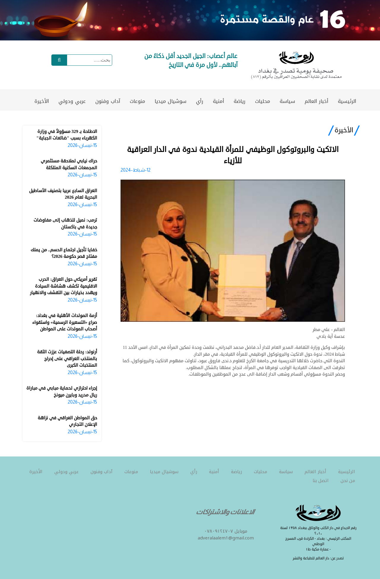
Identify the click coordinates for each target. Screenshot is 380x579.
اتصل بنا (321, 480)
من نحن (348, 480)
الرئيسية (347, 101)
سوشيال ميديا (170, 101)
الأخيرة (41, 101)
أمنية (218, 101)
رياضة (240, 101)
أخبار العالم (316, 101)
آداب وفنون (107, 101)
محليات (262, 101)
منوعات (137, 101)
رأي (199, 101)
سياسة (287, 101)
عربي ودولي (72, 101)
